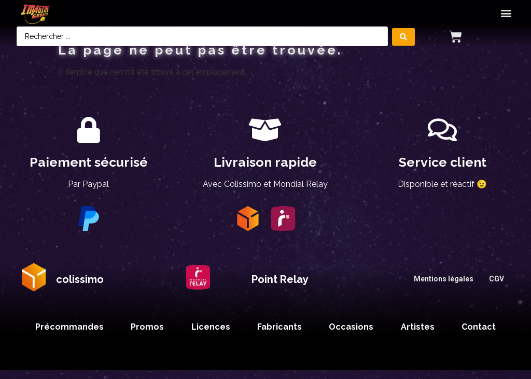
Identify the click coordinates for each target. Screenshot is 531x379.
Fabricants (278, 335)
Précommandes (68, 335)
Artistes (417, 335)
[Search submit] (403, 36)
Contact (478, 335)
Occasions (350, 335)
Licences (208, 335)
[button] (505, 13)
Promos (144, 335)
